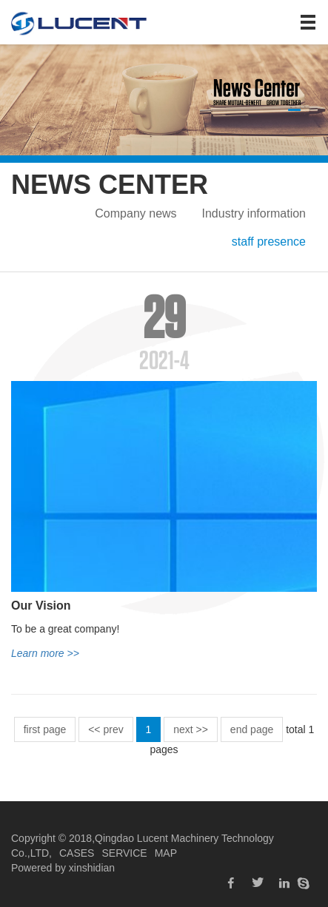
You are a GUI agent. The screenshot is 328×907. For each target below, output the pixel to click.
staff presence (269, 241)
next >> (190, 729)
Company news (135, 213)
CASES (76, 853)
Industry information (253, 213)
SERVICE (124, 853)
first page (45, 729)
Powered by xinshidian (63, 868)
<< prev (105, 729)
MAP (166, 853)
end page (251, 729)
